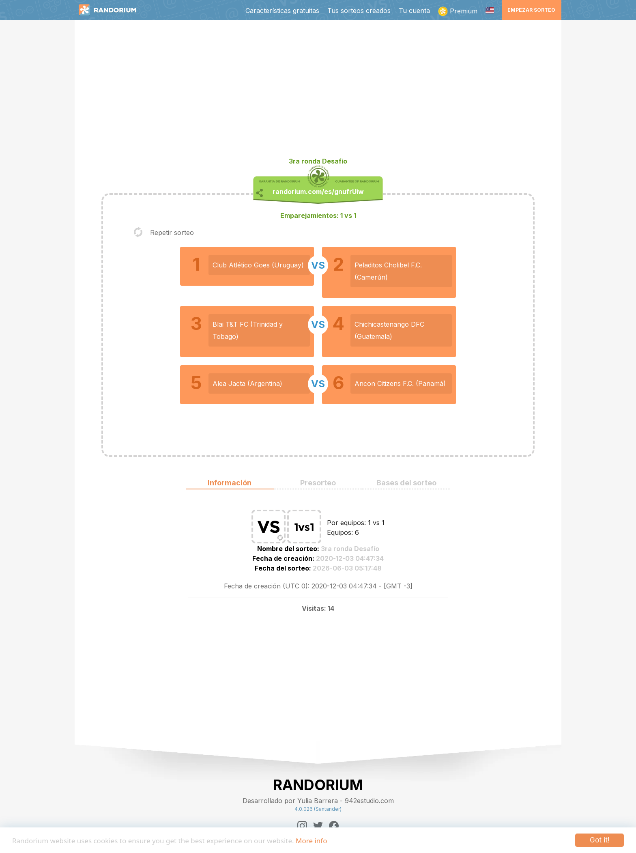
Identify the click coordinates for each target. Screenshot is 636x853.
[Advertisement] (318, 92)
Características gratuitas (282, 10)
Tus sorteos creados (359, 10)
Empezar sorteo (531, 10)
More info (311, 840)
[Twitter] (318, 826)
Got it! (599, 840)
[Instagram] (302, 826)
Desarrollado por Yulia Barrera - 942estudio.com (318, 801)
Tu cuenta (414, 10)
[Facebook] (334, 826)
